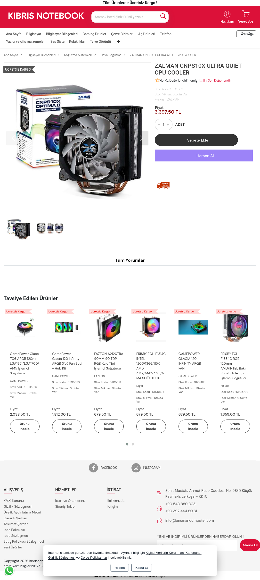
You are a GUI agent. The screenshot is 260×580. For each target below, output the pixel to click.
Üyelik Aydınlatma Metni (22, 512)
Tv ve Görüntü (100, 41)
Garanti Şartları (15, 518)
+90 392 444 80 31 (181, 511)
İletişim (112, 506)
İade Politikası (14, 530)
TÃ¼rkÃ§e (246, 34)
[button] (141, 138)
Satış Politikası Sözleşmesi (24, 541)
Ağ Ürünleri (146, 34)
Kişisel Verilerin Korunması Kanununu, (174, 553)
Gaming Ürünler (94, 34)
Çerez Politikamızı (94, 557)
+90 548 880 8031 (180, 504)
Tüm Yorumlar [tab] (130, 260)
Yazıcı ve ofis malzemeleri (26, 41)
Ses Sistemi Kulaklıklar (67, 41)
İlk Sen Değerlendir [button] (215, 80)
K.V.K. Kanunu (14, 501)
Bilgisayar (33, 34)
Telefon (165, 34)
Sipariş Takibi (65, 506)
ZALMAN (173, 99)
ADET (180, 124)
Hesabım (227, 22)
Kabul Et (142, 568)
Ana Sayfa (13, 34)
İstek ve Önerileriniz (70, 501)
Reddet (119, 568)
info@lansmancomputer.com (189, 520)
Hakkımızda (115, 501)
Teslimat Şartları (16, 524)
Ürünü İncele (25, 426)
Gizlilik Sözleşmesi (18, 506)
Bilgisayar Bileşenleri (62, 34)
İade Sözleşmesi (16, 536)
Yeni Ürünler (13, 547)
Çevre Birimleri (122, 34)
